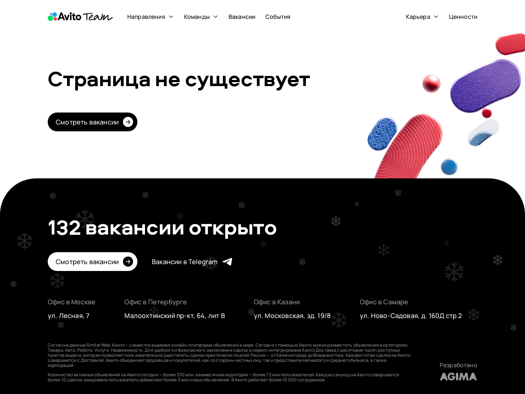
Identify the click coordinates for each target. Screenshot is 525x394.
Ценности (463, 17)
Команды (197, 17)
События (277, 17)
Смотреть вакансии (87, 122)
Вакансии (242, 17)
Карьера (418, 17)
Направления (146, 17)
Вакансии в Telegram (185, 261)
